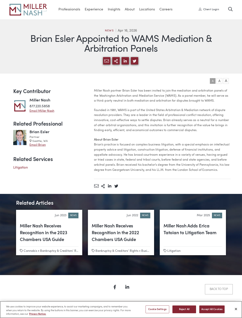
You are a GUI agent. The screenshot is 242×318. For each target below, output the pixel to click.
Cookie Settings (157, 311)
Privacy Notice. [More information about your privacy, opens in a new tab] (37, 316)
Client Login (209, 9)
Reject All (184, 311)
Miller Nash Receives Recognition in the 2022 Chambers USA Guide (115, 233)
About (130, 9)
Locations (147, 9)
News (109, 30)
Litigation (20, 167)
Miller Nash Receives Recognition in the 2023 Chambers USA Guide (43, 233)
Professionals (69, 9)
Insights (114, 9)
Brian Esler (39, 132)
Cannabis (30, 251)
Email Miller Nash (41, 111)
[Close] (236, 311)
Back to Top (219, 289)
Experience (94, 9)
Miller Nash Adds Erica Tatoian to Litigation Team (190, 229)
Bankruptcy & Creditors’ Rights (61, 251)
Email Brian (37, 145)
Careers (165, 9)
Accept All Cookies (212, 311)
